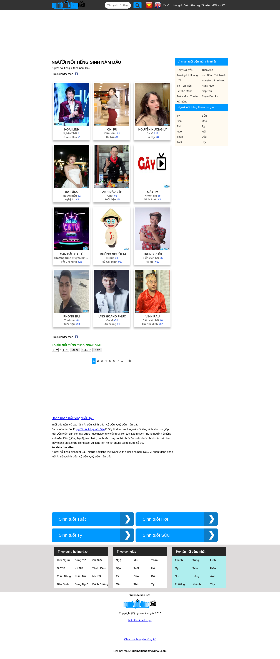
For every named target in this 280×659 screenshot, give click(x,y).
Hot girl (177, 5)
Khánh (196, 584)
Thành (179, 560)
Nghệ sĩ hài (72, 133)
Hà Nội (112, 137)
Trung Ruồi (152, 254)
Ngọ (179, 131)
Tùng (195, 560)
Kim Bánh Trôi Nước (214, 75)
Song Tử (80, 560)
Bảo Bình (63, 584)
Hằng (195, 576)
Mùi (204, 131)
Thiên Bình (99, 568)
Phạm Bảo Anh (210, 96)
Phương (180, 584)
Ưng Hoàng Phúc (112, 316)
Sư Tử (61, 568)
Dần (179, 120)
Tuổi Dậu (112, 199)
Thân (180, 136)
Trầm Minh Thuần (187, 96)
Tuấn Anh (207, 69)
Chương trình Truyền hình (71, 257)
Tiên (195, 568)
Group (112, 257)
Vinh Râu (153, 316)
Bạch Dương (100, 584)
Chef (112, 195)
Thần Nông (64, 576)
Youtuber (71, 320)
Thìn (179, 126)
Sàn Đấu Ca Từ (71, 254)
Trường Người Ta (112, 254)
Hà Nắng (182, 101)
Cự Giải (97, 560)
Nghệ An (71, 199)
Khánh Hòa (72, 137)
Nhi (177, 576)
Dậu (204, 136)
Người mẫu (203, 5)
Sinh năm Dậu (81, 67)
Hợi (204, 142)
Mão (204, 120)
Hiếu (213, 568)
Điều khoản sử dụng (140, 620)
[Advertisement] (135, 33)
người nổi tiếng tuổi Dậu (90, 429)
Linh (213, 560)
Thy (212, 584)
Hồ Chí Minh (71, 261)
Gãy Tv (152, 191)
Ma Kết (96, 576)
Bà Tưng (72, 191)
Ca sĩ (166, 5)
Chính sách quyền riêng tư (140, 639)
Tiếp (128, 360)
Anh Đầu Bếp (112, 191)
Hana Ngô (208, 85)
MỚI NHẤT (218, 5)
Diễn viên (189, 5)
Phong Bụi (71, 316)
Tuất (179, 142)
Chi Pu (112, 129)
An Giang (112, 323)
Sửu (204, 115)
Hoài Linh (71, 129)
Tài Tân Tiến (184, 85)
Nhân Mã (80, 576)
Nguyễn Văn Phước (213, 80)
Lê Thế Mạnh (184, 90)
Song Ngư (81, 584)
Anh (212, 576)
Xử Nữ (79, 568)
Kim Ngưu (63, 560)
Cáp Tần (207, 90)
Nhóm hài (153, 195)
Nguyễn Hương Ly (152, 129)
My (177, 568)
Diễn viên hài (152, 257)
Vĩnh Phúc (152, 199)
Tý (178, 115)
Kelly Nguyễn (184, 69)
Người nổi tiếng (61, 67)
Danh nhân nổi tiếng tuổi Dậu (73, 418)
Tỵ (203, 126)
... (122, 360)
